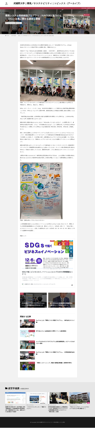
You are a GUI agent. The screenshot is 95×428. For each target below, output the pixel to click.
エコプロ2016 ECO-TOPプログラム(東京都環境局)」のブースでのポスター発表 (55, 342)
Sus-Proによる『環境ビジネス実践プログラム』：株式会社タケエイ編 (55, 321)
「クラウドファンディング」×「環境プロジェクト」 (36, 407)
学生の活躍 (32, 362)
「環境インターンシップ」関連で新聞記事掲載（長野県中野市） (55, 363)
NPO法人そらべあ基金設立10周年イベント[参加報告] (52, 331)
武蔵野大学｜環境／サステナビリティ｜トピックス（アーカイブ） (47, 3)
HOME (7, 35)
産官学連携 (18, 23)
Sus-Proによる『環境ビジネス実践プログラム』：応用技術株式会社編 (55, 353)
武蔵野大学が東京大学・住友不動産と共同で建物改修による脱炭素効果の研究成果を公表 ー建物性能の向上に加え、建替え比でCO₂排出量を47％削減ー (15, 409)
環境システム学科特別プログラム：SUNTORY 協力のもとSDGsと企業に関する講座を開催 (36, 35)
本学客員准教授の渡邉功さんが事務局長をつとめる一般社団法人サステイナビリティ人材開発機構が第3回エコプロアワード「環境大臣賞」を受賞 (58, 409)
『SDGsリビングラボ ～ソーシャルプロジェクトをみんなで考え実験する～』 (79, 407)
